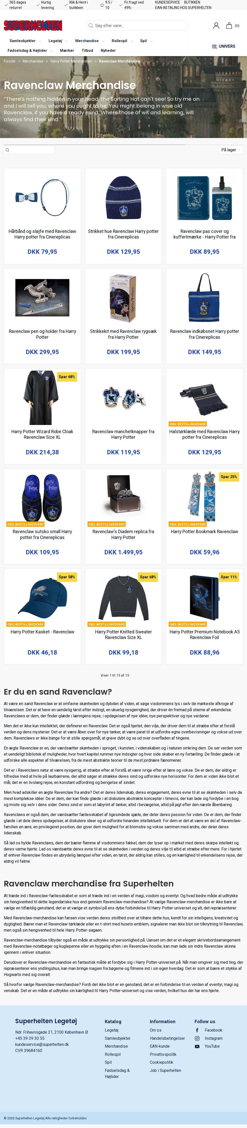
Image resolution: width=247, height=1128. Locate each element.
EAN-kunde (160, 1050)
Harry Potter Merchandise (71, 61)
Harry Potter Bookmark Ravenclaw (204, 533)
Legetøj (111, 1034)
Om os (156, 1034)
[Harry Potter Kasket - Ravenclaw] (42, 601)
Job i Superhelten (165, 1074)
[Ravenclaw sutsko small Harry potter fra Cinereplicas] (42, 500)
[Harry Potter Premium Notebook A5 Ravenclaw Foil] (204, 601)
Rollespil (113, 1058)
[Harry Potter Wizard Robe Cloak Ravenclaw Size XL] (42, 400)
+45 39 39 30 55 (30, 1041)
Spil (108, 1066)
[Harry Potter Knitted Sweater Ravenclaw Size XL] (123, 601)
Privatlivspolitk (163, 1058)
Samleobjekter (117, 1041)
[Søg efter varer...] (32, 150)
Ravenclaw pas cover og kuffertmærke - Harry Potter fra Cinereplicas (204, 236)
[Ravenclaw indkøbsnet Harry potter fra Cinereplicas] (204, 299)
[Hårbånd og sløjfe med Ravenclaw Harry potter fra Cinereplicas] (42, 198)
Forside (10, 61)
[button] (25, 41)
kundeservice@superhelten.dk (42, 1048)
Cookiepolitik (161, 1066)
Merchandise (33, 61)
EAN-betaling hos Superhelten (183, 8)
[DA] (33, 25)
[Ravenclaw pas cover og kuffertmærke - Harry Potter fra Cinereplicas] (204, 198)
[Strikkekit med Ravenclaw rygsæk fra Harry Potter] (123, 299)
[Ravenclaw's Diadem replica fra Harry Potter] (123, 500)
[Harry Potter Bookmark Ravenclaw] (204, 500)
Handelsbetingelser (167, 1041)
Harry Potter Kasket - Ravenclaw (42, 634)
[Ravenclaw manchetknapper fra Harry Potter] (123, 400)
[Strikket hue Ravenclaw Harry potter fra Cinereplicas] (123, 198)
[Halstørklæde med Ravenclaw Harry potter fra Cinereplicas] (204, 400)
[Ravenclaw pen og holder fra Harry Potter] (42, 299)
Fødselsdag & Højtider (117, 1077)
